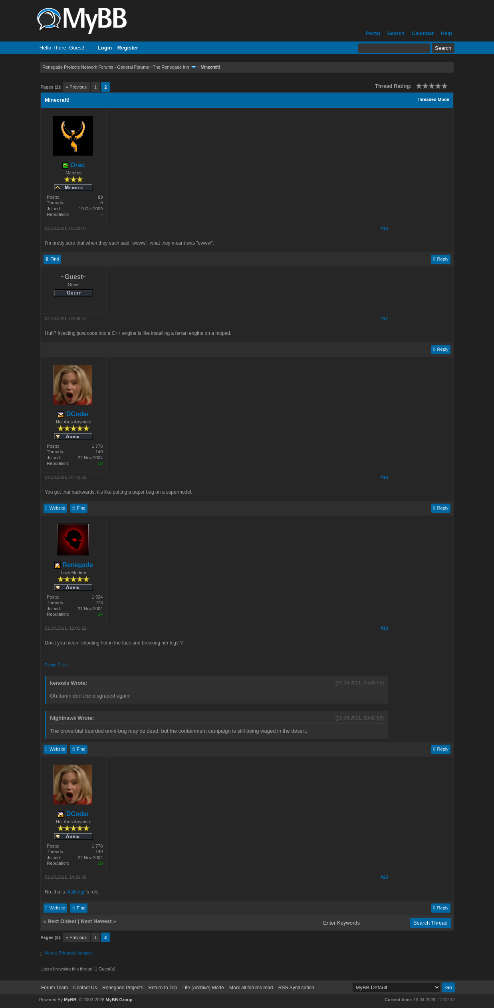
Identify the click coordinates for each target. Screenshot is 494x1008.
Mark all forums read (251, 987)
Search (396, 33)
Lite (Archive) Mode (203, 987)
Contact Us (85, 987)
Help (446, 33)
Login (105, 48)
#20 (384, 877)
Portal (372, 33)
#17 (384, 318)
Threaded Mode (433, 99)
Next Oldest (62, 921)
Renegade (73, 564)
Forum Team (54, 987)
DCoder (73, 414)
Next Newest (96, 921)
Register (127, 48)
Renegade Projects (122, 987)
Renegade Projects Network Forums (77, 67)
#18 (384, 477)
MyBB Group (118, 999)
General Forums (133, 67)
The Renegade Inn (171, 67)
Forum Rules (56, 665)
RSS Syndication (296, 987)
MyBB (70, 999)
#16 (384, 228)
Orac (73, 165)
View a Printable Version (68, 953)
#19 (384, 628)
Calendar (423, 33)
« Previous (76, 87)
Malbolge (76, 892)
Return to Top (162, 987)
